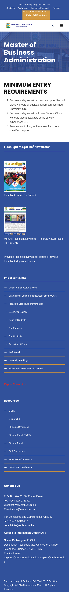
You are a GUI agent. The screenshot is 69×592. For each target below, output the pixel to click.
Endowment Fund (38, 11)
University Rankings (19, 360)
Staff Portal (14, 352)
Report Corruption (15, 384)
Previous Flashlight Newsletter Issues (25, 257)
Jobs (25, 11)
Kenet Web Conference (20, 459)
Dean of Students (17, 320)
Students (11, 8)
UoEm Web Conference (20, 467)
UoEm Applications (18, 312)
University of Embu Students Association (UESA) (33, 295)
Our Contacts (15, 336)
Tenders (56, 8)
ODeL (12, 411)
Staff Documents (17, 451)
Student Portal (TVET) (20, 435)
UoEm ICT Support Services (23, 287)
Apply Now (23, 8)
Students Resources (19, 427)
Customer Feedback (40, 8)
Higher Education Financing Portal (26, 368)
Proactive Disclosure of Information (26, 304)
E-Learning (14, 419)
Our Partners (15, 328)
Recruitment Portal (18, 344)
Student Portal (16, 443)
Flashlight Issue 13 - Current (20, 195)
